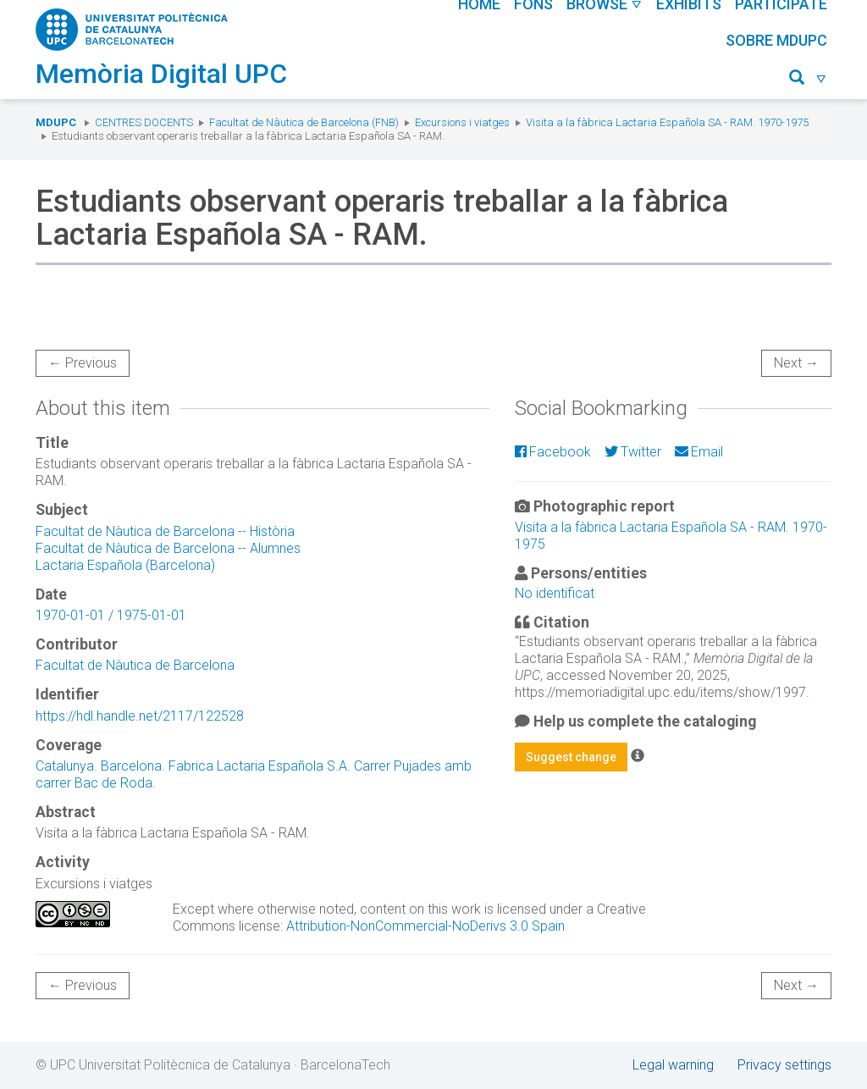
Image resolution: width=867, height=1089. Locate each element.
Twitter (633, 452)
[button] (808, 80)
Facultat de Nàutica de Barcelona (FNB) (304, 122)
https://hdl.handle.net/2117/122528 (140, 716)
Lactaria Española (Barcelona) (125, 565)
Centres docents (144, 122)
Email (699, 452)
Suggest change (571, 757)
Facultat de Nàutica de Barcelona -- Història (165, 531)
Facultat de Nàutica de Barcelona (135, 665)
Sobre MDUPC (776, 40)
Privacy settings (784, 1065)
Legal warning (673, 1065)
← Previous (82, 363)
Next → (796, 363)
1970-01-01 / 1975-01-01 (111, 615)
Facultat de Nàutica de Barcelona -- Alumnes (168, 548)
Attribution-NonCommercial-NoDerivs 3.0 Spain (425, 926)
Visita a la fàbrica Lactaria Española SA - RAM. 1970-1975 (667, 122)
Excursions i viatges (462, 122)
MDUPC (56, 122)
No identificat (554, 593)
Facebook (553, 452)
